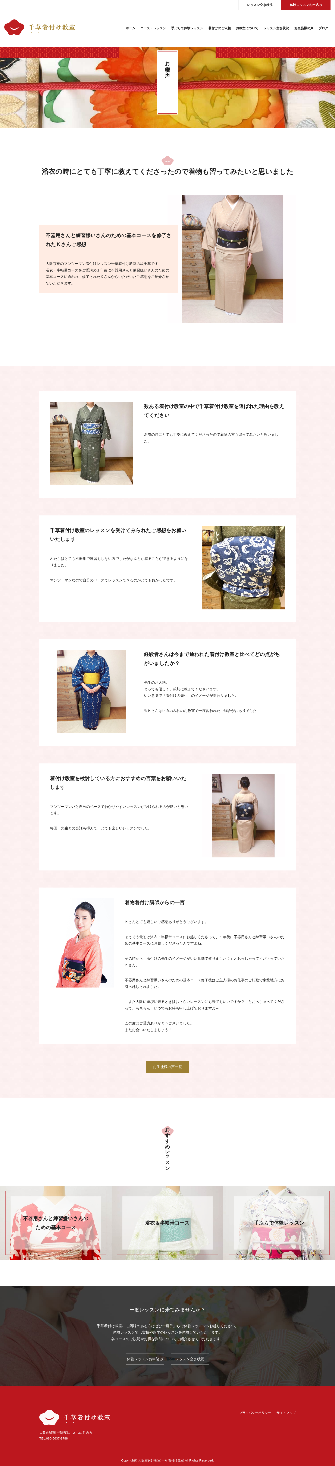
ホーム (130, 28)
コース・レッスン (153, 28)
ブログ (323, 28)
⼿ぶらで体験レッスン (187, 28)
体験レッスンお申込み (306, 5)
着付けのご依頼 (219, 28)
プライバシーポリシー (255, 1413)
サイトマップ (286, 1413)
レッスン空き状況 (260, 5)
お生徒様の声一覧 (167, 1067)
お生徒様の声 (303, 28)
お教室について (247, 28)
